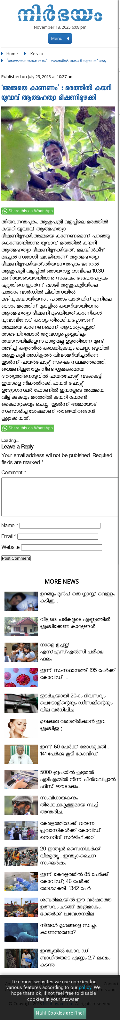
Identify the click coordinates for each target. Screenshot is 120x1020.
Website (10, 556)
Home (12, 53)
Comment (13, 473)
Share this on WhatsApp (31, 211)
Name (9, 534)
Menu (60, 38)
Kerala (36, 53)
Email (8, 545)
